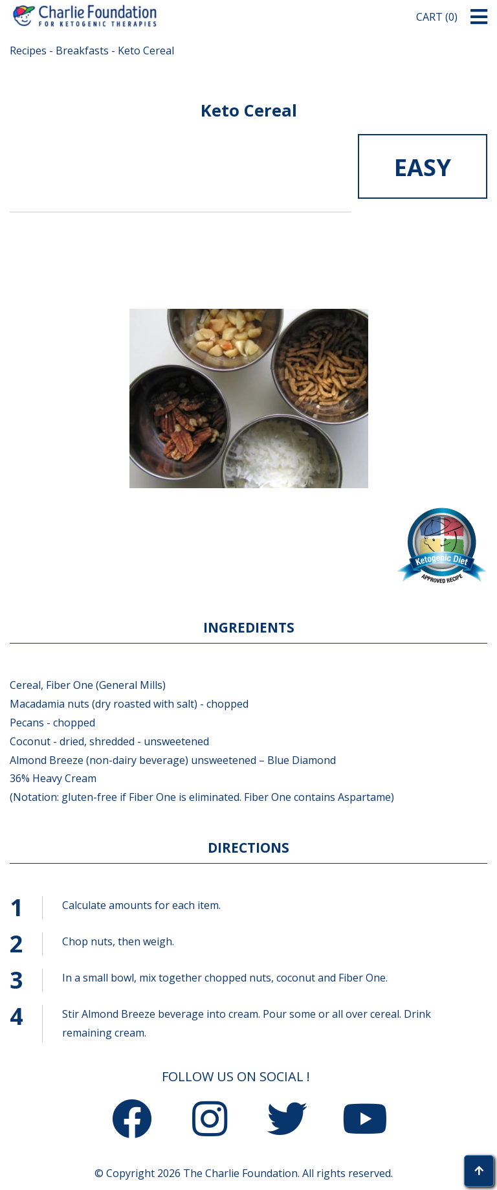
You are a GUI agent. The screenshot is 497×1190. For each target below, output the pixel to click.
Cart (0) (437, 17)
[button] (478, 17)
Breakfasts (82, 50)
